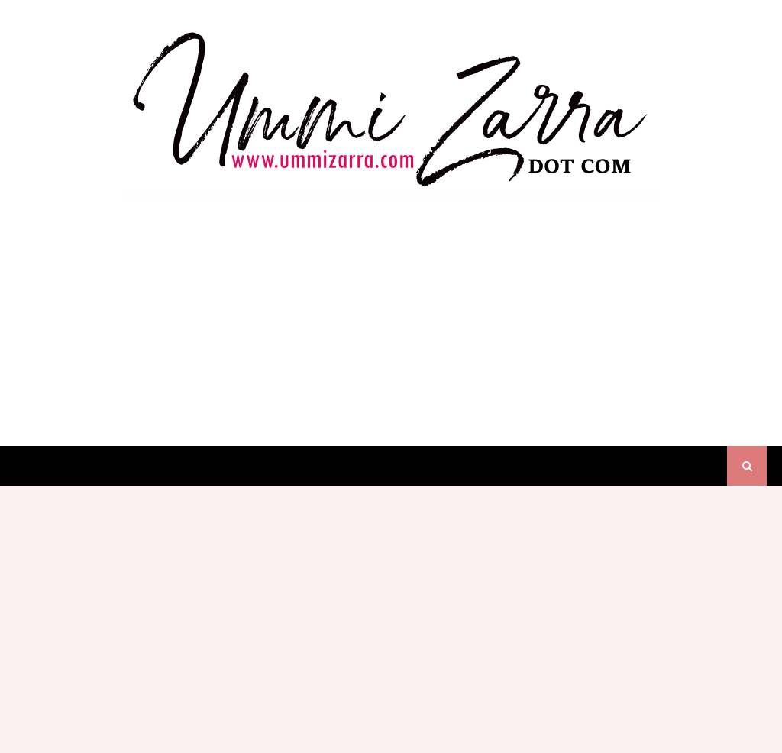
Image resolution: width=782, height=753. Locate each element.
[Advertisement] (391, 308)
